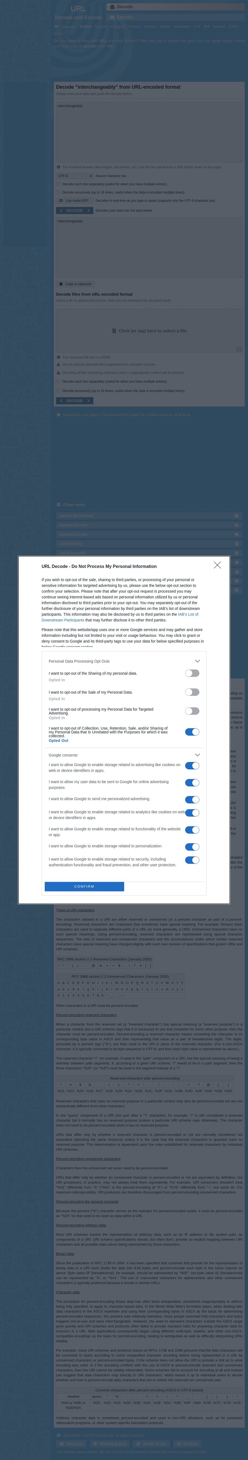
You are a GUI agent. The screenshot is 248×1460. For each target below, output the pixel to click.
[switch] (192, 673)
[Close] (219, 567)
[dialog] (124, 730)
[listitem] (124, 661)
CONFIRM (84, 887)
